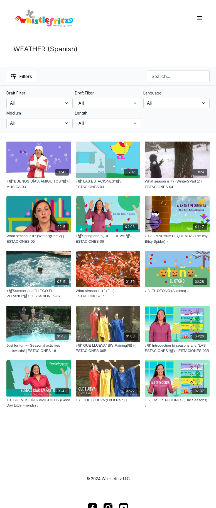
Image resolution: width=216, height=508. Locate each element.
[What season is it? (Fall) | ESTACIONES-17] (108, 293)
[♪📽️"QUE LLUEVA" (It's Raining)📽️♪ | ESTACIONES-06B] (108, 348)
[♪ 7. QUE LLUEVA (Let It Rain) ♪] (108, 400)
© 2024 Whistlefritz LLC (108, 479)
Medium (13, 113)
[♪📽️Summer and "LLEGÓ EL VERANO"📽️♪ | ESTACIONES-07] (38, 293)
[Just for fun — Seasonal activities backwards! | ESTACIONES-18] (38, 348)
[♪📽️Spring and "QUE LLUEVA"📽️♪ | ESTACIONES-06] (108, 238)
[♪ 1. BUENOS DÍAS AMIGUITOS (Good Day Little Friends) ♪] (38, 402)
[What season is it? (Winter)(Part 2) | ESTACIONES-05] (38, 238)
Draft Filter (15, 93)
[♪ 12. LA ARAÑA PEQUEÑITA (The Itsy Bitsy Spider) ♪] (177, 238)
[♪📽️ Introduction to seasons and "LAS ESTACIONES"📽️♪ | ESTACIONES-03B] (177, 348)
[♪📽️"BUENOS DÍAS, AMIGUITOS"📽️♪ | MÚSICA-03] (38, 184)
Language (152, 93)
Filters (21, 76)
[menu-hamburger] (199, 17)
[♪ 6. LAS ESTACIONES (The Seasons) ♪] (177, 402)
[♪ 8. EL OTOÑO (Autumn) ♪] (177, 291)
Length (81, 113)
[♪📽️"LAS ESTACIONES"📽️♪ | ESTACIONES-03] (108, 184)
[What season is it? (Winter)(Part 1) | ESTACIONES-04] (177, 184)
